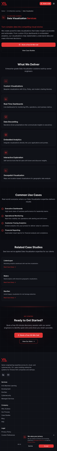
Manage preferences (39, 440)
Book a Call (45, 3)
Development (5, 389)
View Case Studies (28, 50)
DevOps (4, 392)
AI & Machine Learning (13, 11)
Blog (2, 418)
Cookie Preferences (8, 435)
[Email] (8, 375)
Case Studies (5, 415)
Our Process (5, 412)
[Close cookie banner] (53, 435)
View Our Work (28, 341)
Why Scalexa (5, 409)
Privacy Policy (6, 432)
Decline (30, 446)
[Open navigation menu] (54, 3)
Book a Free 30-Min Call (28, 45)
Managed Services (7, 399)
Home (3, 11)
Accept (46, 446)
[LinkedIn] (3, 375)
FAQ (2, 422)
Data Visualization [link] (28, 11)
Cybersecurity (6, 395)
